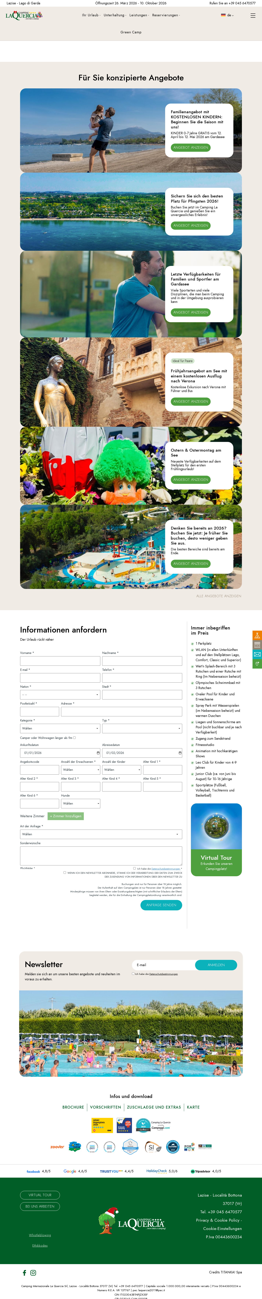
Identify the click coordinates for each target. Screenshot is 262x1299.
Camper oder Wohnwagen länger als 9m (46, 738)
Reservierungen (166, 15)
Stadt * (106, 686)
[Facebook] (24, 1272)
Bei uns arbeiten (40, 1206)
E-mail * (25, 670)
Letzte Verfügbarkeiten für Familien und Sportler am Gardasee (196, 279)
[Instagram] (33, 1272)
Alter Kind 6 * (29, 795)
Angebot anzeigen (190, 147)
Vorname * (27, 653)
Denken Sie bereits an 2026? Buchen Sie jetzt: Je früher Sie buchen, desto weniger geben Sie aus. (199, 535)
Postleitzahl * (28, 703)
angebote (87, 974)
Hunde (65, 795)
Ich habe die (156, 974)
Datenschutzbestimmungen (166, 869)
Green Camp (131, 32)
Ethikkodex (40, 1245)
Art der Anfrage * (31, 826)
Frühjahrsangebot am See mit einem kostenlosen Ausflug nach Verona (199, 376)
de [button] (227, 18)
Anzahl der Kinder (113, 762)
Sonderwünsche (30, 843)
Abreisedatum (111, 745)
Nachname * (110, 653)
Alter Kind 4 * (111, 778)
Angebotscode (29, 762)
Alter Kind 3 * (70, 778)
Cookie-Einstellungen (222, 1228)
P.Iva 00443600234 (224, 1237)
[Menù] (253, 15)
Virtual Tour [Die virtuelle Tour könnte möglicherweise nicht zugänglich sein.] (40, 1195)
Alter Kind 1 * (152, 762)
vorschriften (105, 1107)
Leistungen (139, 15)
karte (193, 1107)
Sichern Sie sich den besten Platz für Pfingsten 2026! (197, 198)
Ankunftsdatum (29, 745)
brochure (73, 1107)
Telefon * (108, 670)
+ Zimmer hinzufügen (65, 816)
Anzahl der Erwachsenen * (78, 762)
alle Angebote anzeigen (218, 596)
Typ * (106, 720)
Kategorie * (27, 720)
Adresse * (68, 703)
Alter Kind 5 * (152, 778)
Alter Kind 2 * (29, 778)
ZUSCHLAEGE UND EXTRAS (154, 1107)
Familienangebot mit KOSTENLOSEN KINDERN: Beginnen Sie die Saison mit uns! (197, 119)
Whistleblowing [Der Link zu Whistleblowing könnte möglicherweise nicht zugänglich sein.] (40, 1235)
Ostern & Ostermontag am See (196, 452)
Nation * (25, 686)
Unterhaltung (115, 15)
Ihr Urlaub (91, 15)
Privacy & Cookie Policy (217, 1220)
